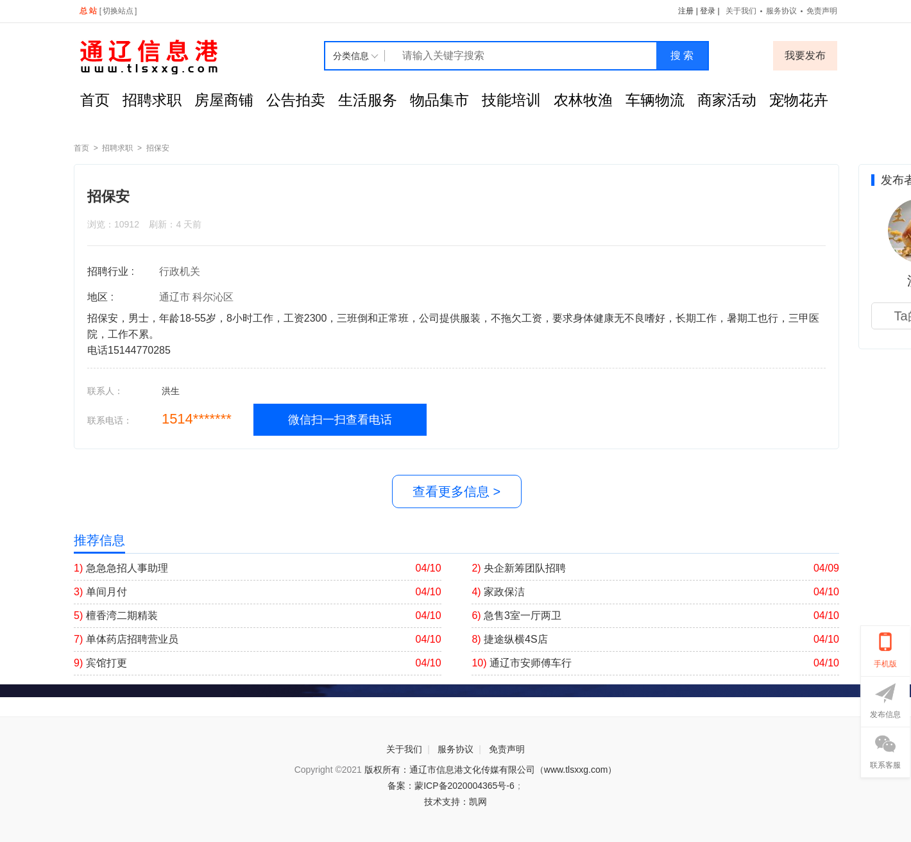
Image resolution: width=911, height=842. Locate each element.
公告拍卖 (295, 100)
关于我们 (741, 10)
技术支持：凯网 (455, 802)
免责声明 (821, 10)
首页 (95, 100)
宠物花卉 (798, 100)
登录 (707, 10)
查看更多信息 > (456, 491)
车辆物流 (655, 100)
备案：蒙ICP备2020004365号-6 (451, 785)
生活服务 (367, 100)
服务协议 (781, 10)
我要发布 (805, 55)
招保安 (157, 148)
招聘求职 (152, 100)
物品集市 (439, 100)
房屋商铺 (223, 100)
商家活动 (726, 100)
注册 (686, 10)
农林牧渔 (583, 100)
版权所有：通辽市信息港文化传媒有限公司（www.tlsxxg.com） (490, 769)
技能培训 (511, 100)
